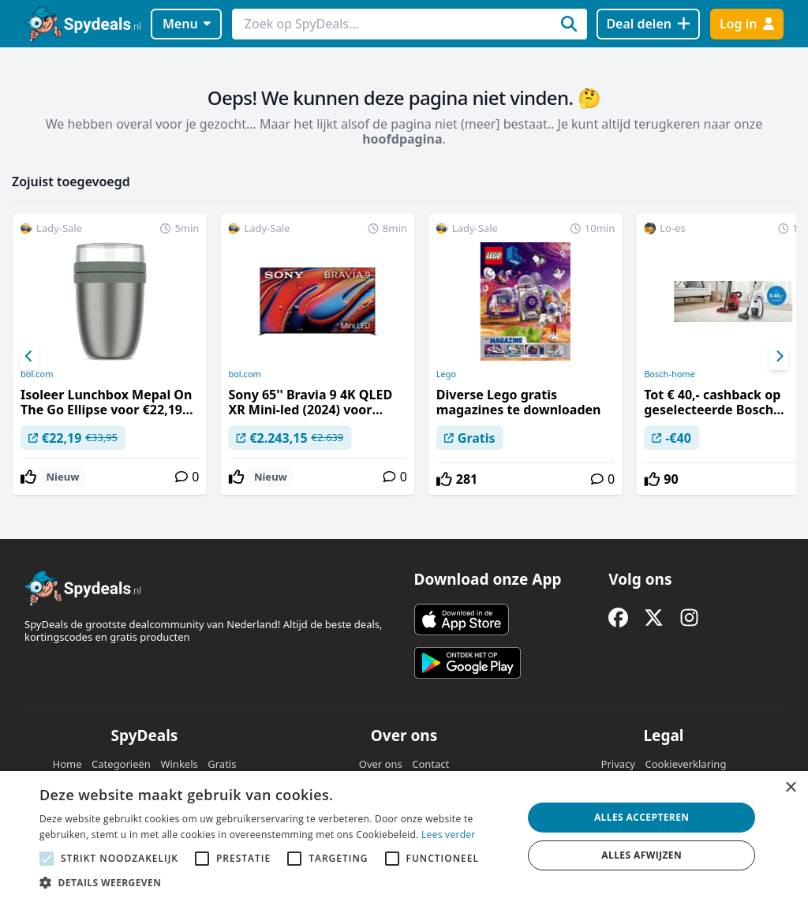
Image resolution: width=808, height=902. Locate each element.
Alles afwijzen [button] (641, 855)
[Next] (778, 356)
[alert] (404, 836)
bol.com (37, 374)
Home (67, 764)
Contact (430, 764)
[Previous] (29, 356)
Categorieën (121, 764)
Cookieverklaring (685, 764)
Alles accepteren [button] (642, 817)
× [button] (790, 788)
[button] (273, 882)
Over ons (380, 764)
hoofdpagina (402, 139)
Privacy (618, 764)
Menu (187, 23)
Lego (446, 374)
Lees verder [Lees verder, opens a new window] (448, 834)
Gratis (222, 764)
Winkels (178, 764)
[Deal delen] (648, 24)
